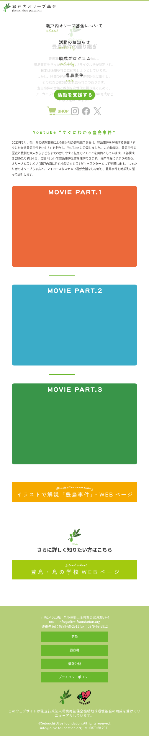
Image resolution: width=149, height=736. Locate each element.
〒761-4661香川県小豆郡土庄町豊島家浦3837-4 (74, 617)
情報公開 (74, 663)
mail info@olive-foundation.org (74, 621)
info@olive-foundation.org (60, 727)
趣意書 (74, 650)
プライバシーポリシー (74, 676)
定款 (74, 636)
